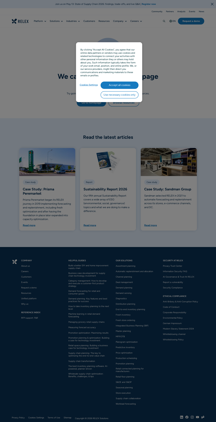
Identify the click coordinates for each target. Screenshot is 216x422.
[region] (109, 72)
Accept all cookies (119, 85)
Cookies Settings (89, 84)
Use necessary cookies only (119, 94)
